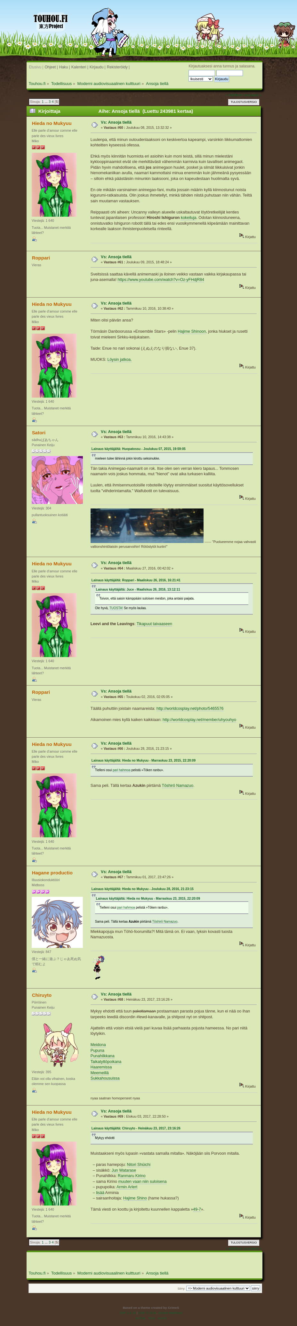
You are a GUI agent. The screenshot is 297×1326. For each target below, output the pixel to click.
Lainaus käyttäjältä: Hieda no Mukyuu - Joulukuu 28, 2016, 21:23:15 (143, 889)
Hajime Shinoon (192, 331)
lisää (100, 1192)
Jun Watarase (124, 1170)
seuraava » (253, 95)
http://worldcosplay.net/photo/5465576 (190, 708)
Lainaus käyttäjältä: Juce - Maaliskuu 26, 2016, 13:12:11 (138, 589)
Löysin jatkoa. (120, 359)
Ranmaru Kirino (132, 1176)
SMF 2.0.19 (127, 1312)
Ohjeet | (51, 67)
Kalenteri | (79, 67)
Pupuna (97, 1050)
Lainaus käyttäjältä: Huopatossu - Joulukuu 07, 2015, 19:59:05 (139, 449)
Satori (38, 432)
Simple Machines (170, 1312)
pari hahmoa (122, 770)
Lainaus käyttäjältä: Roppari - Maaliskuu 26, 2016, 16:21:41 (136, 580)
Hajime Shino (135, 1198)
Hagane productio (52, 872)
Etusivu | (36, 67)
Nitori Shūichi (138, 1164)
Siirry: (181, 1288)
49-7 (197, 1209)
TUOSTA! (116, 608)
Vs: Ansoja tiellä (116, 122)
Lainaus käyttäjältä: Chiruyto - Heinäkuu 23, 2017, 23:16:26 (136, 1128)
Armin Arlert (126, 1187)
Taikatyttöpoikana (106, 1061)
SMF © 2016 (148, 1312)
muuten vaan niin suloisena (142, 1181)
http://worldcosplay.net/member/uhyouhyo (199, 719)
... (47, 102)
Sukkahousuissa (105, 1078)
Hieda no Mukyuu (52, 123)
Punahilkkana (103, 1056)
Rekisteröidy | (118, 67)
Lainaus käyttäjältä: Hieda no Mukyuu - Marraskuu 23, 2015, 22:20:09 (144, 760)
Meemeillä (100, 1073)
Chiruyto (42, 995)
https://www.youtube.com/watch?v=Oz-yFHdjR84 (160, 279)
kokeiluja (189, 217)
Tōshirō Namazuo (177, 785)
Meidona (98, 1045)
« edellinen (234, 95)
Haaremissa (101, 1067)
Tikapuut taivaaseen (154, 624)
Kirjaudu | (98, 67)
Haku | (64, 67)
